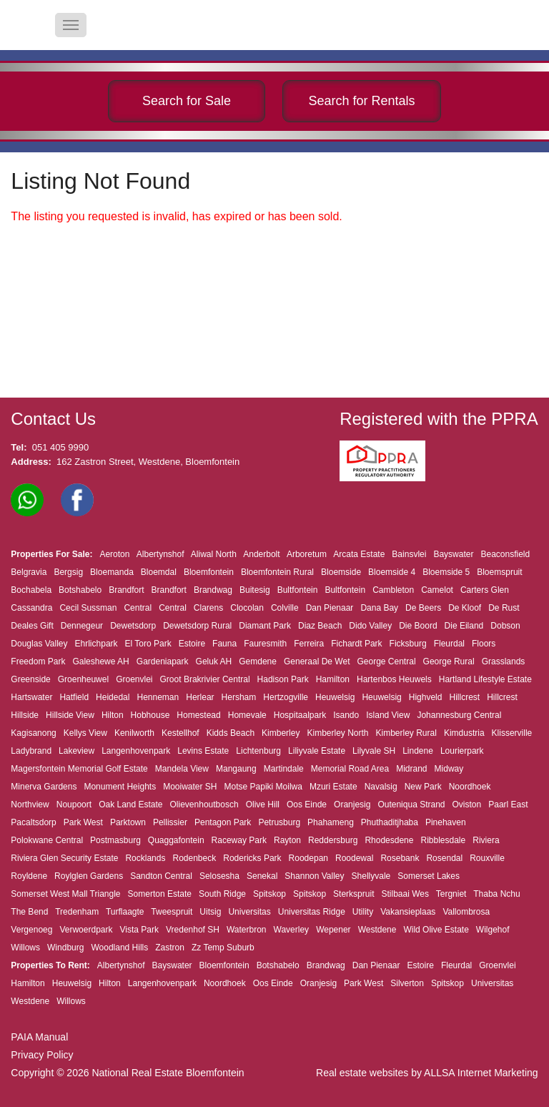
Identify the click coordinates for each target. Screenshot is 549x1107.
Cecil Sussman (88, 608)
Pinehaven (445, 822)
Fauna (224, 644)
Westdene (377, 930)
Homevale (247, 715)
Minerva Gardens (43, 787)
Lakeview (76, 751)
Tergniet (451, 894)
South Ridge (222, 894)
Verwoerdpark (85, 930)
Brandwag (213, 590)
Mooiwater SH (190, 787)
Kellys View (85, 733)
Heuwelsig (335, 697)
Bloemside (341, 572)
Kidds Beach (230, 733)
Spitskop (269, 894)
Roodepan (308, 858)
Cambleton (393, 590)
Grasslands (503, 661)
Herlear (200, 697)
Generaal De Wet (317, 661)
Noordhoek (470, 787)
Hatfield (74, 697)
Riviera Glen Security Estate (64, 858)
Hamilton (333, 679)
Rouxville (487, 858)
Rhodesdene (389, 840)
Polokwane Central (47, 840)
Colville (285, 608)
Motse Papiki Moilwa (263, 787)
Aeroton (114, 554)
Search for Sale (186, 101)
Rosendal (444, 858)
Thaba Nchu (496, 894)
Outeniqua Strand (411, 805)
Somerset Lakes (428, 876)
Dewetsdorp (133, 626)
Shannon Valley (314, 876)
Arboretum (307, 554)
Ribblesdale (442, 840)
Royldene (29, 876)
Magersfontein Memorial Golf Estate (79, 769)
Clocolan (247, 608)
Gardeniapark (163, 661)
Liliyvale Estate (316, 751)
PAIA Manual (39, 1037)
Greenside (30, 679)
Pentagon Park (222, 822)
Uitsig (210, 912)
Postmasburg (115, 840)
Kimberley (281, 733)
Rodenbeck (194, 858)
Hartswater (31, 697)
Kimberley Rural (406, 733)
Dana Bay (379, 608)
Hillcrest (464, 697)
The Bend (29, 912)
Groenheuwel (83, 679)
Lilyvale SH (373, 751)
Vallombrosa (466, 912)
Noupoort (74, 805)
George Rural (449, 661)
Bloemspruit (499, 572)
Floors (483, 644)
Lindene (417, 751)
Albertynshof (160, 554)
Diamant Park (265, 626)
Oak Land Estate (130, 805)
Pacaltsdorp (33, 822)
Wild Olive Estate (435, 930)
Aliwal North (214, 554)
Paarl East (508, 805)
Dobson (505, 626)
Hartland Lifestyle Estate (485, 679)
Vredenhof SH (192, 930)
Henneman (158, 697)
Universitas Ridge (311, 912)
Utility (362, 912)
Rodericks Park (252, 858)
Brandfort (126, 590)
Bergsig (68, 572)
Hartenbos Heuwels (394, 679)
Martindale (284, 769)
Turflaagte (125, 912)
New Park (423, 787)
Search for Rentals (361, 101)
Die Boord (418, 626)
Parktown (128, 822)
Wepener (333, 930)
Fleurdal (449, 644)
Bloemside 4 (391, 572)
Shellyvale (371, 876)
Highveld (425, 697)
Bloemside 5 (446, 572)
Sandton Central (161, 876)
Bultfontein (297, 590)
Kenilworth (134, 733)
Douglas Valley (39, 644)
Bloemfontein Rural (277, 572)
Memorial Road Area (350, 769)
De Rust (503, 608)
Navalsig (381, 787)
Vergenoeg (31, 930)
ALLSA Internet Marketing (481, 1072)
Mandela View (182, 769)
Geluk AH (214, 661)
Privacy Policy (42, 1055)
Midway (449, 769)
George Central (386, 661)
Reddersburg (332, 840)
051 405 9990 (60, 447)
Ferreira (309, 644)
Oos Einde (307, 805)
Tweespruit (171, 912)
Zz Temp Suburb (223, 948)
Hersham (239, 697)
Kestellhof (180, 733)
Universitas (249, 912)
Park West (83, 822)
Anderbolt (261, 554)
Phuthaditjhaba (389, 822)
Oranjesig (352, 805)
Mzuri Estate (333, 787)
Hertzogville (285, 697)
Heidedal (112, 697)
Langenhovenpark (136, 751)
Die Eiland (464, 626)
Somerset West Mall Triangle (65, 894)
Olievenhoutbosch (204, 805)
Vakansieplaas (407, 912)
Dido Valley (370, 626)
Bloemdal (159, 572)
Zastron (169, 948)
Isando (346, 715)
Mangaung (236, 769)
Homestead (198, 715)
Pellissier (170, 822)
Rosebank (399, 858)
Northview (30, 805)
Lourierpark (462, 751)
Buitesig (254, 590)
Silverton (407, 983)
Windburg (65, 948)
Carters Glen (484, 590)
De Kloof (464, 608)
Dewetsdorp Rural (197, 626)
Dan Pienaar (330, 608)
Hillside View (70, 715)
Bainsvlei (409, 554)
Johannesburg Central (459, 715)
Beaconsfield (505, 554)
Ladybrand (31, 751)
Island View (388, 715)
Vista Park (139, 930)
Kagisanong (33, 733)
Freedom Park (38, 661)
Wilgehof (493, 930)
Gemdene (258, 661)
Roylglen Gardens (88, 876)
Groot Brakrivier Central (205, 679)
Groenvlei (134, 679)
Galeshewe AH (100, 661)
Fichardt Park (356, 644)
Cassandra (31, 608)
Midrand (411, 769)
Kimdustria (464, 733)
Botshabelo (80, 590)
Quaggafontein (176, 840)
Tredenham (77, 912)
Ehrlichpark (96, 644)
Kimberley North (337, 733)
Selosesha (219, 876)
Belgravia (28, 572)
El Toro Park (148, 644)
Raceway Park (239, 840)
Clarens (208, 608)
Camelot (437, 590)
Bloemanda (112, 572)
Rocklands (145, 858)
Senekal (262, 876)
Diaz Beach (320, 626)
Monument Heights (120, 787)
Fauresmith (265, 644)
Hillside (25, 715)
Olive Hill (263, 805)
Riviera (486, 840)
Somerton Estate (160, 894)
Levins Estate (203, 751)
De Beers (423, 608)
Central (138, 608)
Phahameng (330, 822)
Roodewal (354, 858)
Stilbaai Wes (404, 894)
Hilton (113, 715)
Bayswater (453, 554)
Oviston (467, 805)
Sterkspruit (353, 894)
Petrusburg (279, 822)
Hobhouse (150, 715)
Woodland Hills (119, 948)
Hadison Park (283, 679)
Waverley (292, 930)
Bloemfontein (209, 572)
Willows (25, 948)
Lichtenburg (258, 751)
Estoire (192, 644)
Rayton (287, 840)
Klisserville (512, 733)
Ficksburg (408, 644)
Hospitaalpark (300, 715)
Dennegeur (82, 626)
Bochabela (31, 590)
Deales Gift (32, 626)
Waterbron (247, 930)
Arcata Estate (359, 554)
